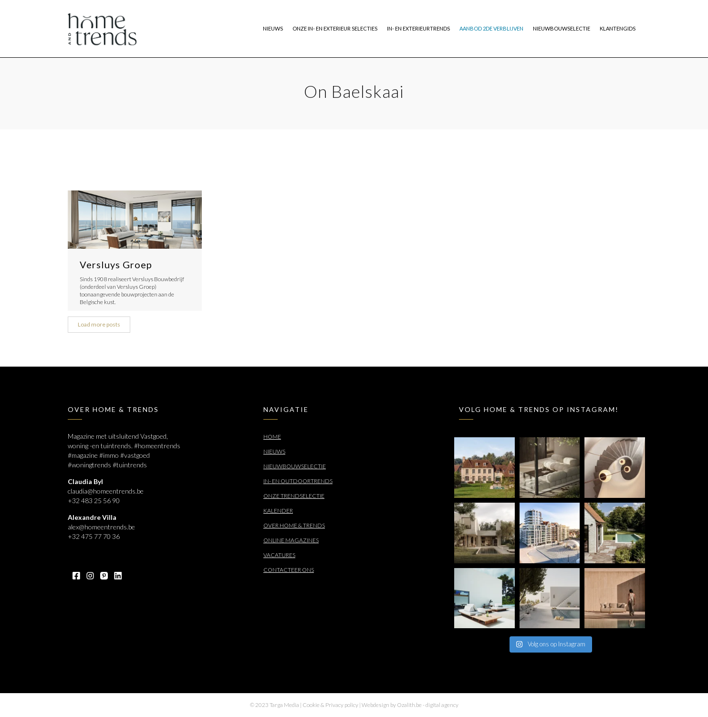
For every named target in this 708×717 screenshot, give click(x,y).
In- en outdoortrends (298, 481)
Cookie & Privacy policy (330, 704)
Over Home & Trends (294, 525)
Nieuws (274, 451)
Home (272, 436)
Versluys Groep (116, 264)
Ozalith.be (409, 704)
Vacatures (279, 555)
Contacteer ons (288, 569)
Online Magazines (291, 540)
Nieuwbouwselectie (294, 466)
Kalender (278, 510)
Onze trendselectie (293, 495)
